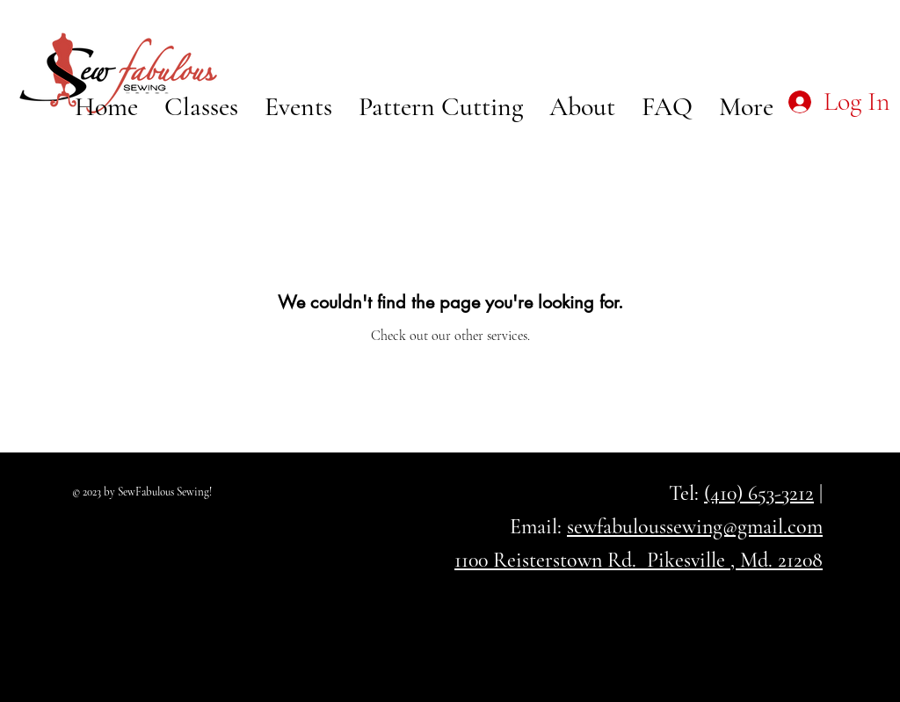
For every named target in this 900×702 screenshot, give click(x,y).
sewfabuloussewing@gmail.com (695, 526)
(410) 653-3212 (759, 493)
